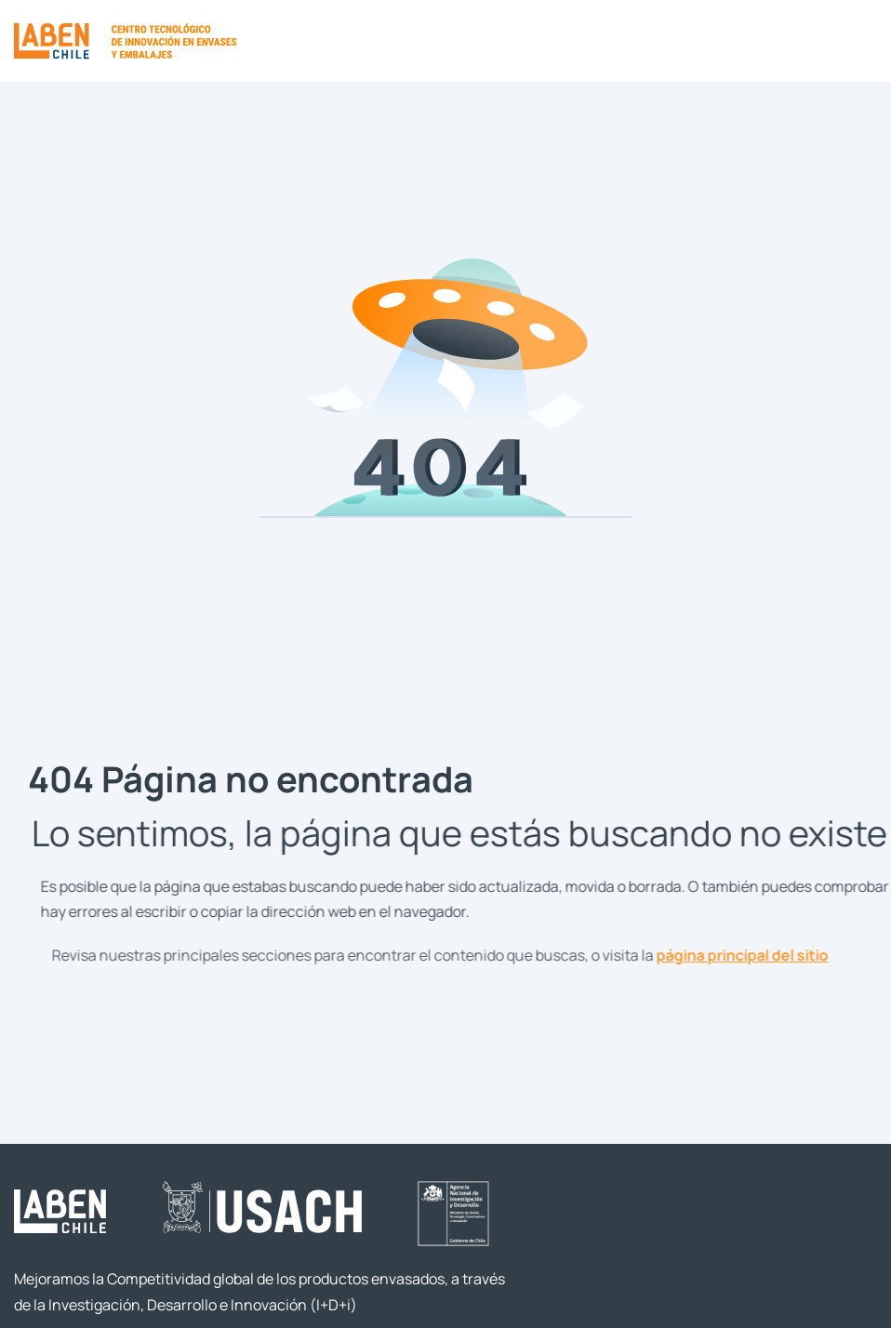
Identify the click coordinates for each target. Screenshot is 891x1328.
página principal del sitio (753, 954)
